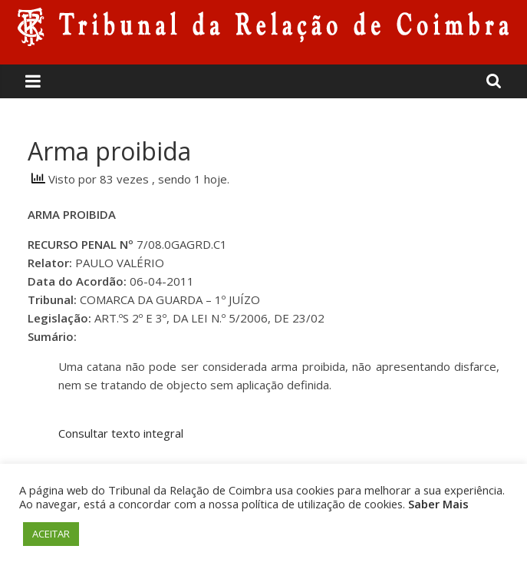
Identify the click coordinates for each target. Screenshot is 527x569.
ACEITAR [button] (51, 534)
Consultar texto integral (120, 433)
